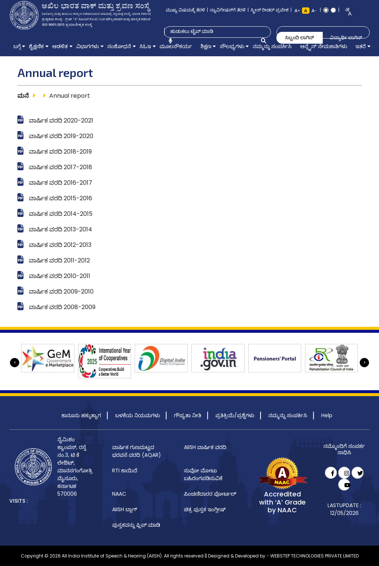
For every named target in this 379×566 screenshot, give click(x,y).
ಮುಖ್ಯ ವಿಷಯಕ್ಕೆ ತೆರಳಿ (185, 10)
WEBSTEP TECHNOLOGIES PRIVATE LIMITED (314, 556)
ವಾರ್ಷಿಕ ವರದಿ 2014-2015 (61, 214)
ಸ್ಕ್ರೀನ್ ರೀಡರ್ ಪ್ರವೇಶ (270, 10)
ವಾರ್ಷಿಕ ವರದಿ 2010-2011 (59, 276)
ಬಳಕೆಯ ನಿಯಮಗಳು (137, 415)
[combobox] (346, 12)
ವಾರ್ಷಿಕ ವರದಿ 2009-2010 (61, 291)
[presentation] (14, 362)
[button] (16, 46)
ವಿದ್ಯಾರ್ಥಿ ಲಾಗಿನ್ (346, 37)
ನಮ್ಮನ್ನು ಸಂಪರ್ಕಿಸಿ (287, 415)
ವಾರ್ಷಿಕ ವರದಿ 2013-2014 (60, 229)
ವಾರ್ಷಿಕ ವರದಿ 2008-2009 (62, 307)
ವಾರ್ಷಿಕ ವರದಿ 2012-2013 (60, 245)
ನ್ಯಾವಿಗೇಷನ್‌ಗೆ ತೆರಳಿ (228, 10)
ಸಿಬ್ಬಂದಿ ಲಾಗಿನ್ (299, 37)
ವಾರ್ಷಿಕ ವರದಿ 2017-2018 (60, 167)
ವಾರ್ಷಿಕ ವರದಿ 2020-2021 (61, 120)
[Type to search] (213, 31)
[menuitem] (16, 46)
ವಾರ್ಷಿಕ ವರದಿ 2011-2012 (59, 260)
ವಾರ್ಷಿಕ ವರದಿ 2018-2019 (60, 151)
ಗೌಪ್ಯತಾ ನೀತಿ (187, 415)
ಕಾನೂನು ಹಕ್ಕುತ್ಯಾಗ (81, 415)
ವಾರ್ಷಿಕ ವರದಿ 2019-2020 (61, 136)
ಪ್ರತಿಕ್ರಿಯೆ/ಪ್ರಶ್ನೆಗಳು (234, 415)
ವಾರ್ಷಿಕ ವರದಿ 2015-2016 (60, 198)
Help (326, 415)
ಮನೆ (22, 95)
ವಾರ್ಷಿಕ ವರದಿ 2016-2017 (60, 182)
